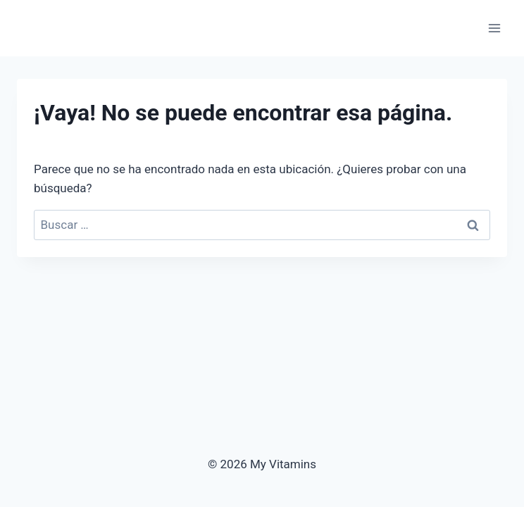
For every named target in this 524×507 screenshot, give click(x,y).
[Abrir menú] (494, 28)
